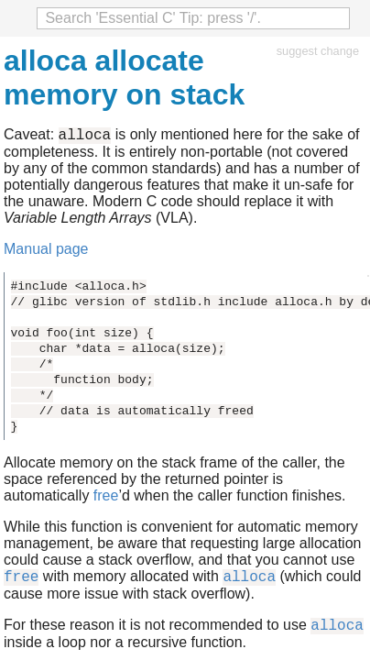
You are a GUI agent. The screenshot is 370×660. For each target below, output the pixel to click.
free (106, 498)
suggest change (318, 51)
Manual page (46, 251)
